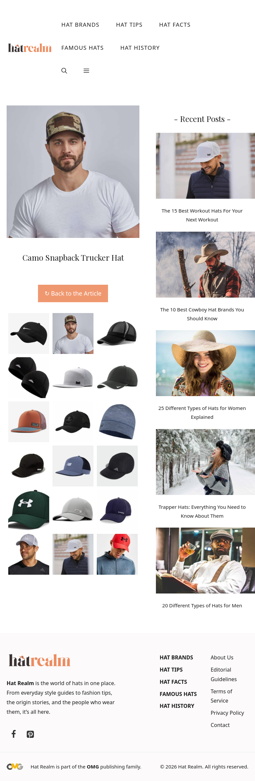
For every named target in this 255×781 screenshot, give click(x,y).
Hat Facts (175, 24)
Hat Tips (129, 24)
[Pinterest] (30, 734)
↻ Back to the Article (73, 293)
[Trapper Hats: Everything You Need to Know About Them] (205, 463)
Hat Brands (80, 24)
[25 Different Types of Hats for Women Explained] (205, 364)
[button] (64, 70)
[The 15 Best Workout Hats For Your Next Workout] (205, 167)
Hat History (140, 47)
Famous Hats (82, 47)
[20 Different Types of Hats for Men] (205, 562)
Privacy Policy (227, 712)
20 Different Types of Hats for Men (202, 605)
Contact (220, 725)
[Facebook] (13, 734)
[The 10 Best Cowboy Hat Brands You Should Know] (205, 266)
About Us (222, 657)
